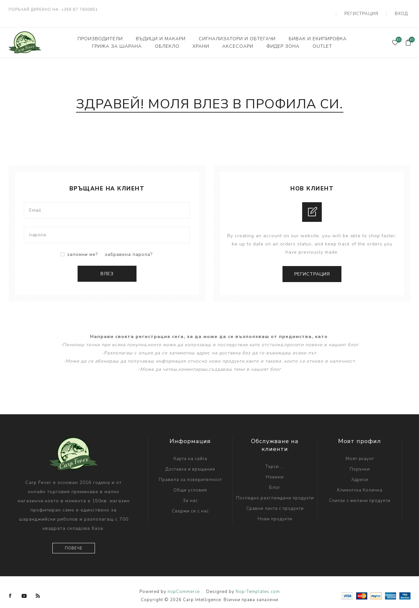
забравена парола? (129, 246)
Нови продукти (275, 511)
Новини (275, 470)
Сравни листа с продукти (275, 501)
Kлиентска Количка (359, 483)
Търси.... (274, 459)
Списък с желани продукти (360, 493)
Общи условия (190, 483)
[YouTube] (24, 588)
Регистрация (370, 9)
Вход (404, 9)
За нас (190, 493)
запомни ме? (82, 246)
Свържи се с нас (190, 504)
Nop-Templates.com (258, 584)
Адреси (359, 472)
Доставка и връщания (190, 462)
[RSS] (38, 588)
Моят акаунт (360, 451)
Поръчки (360, 462)
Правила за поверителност (190, 472)
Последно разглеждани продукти (275, 490)
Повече (73, 540)
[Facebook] (10, 588)
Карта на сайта (190, 451)
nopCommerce (184, 584)
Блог (275, 480)
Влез (107, 266)
